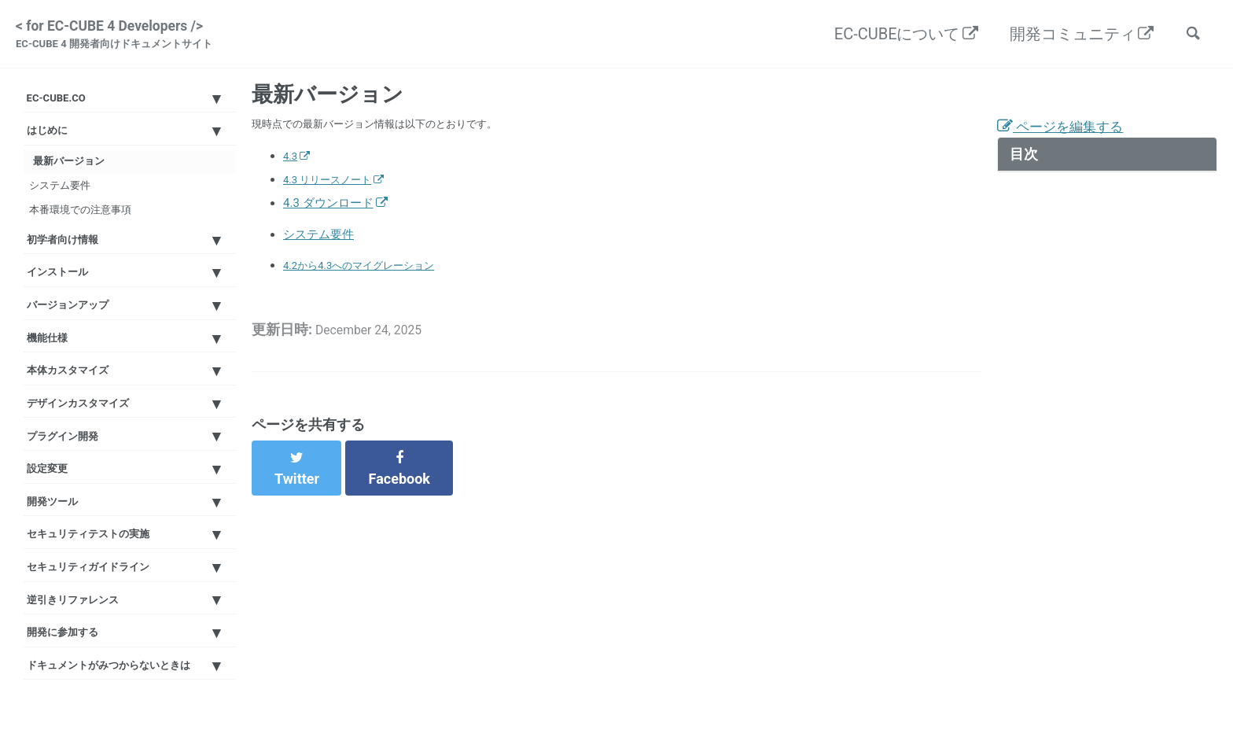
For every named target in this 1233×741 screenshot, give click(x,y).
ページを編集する (1070, 137)
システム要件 (74, 223)
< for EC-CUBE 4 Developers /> (129, 37)
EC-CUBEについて (888, 36)
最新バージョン (80, 190)
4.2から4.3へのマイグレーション (370, 282)
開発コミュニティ (1064, 36)
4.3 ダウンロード (328, 215)
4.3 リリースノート (334, 192)
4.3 (291, 168)
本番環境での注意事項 (98, 257)
